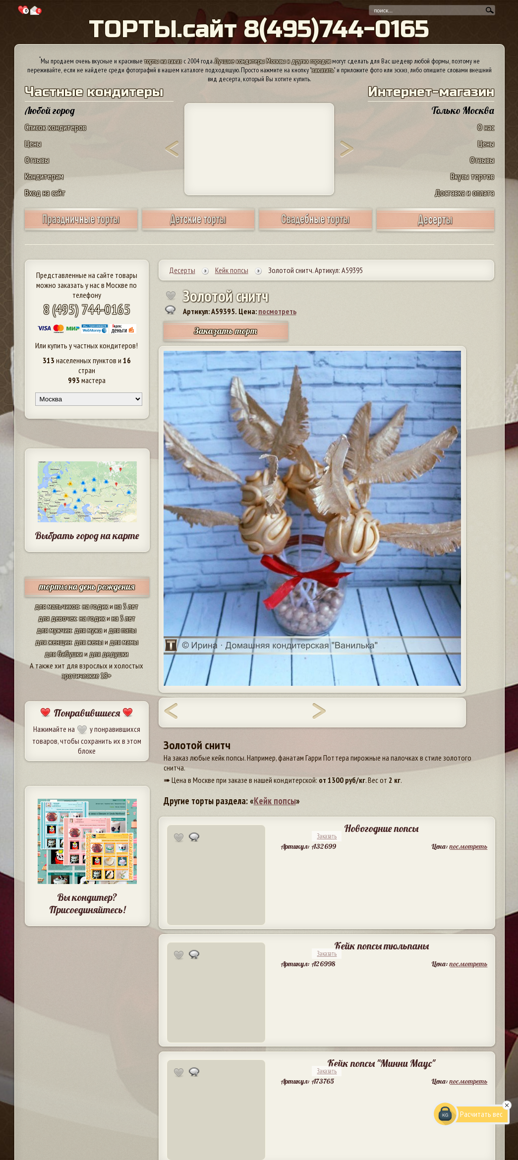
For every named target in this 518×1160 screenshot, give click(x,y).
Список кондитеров (55, 127)
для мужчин (54, 630)
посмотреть (277, 311)
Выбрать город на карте (87, 535)
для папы (122, 630)
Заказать (327, 836)
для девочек (57, 618)
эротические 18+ (87, 675)
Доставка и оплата (464, 192)
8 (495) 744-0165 (86, 309)
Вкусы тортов (472, 176)
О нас (485, 127)
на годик (95, 606)
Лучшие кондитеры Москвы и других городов (273, 60)
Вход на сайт (45, 192)
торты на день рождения (87, 586)
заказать (323, 69)
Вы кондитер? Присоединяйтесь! (87, 903)
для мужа (88, 630)
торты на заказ (163, 60)
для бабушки (64, 654)
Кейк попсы (275, 801)
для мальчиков (57, 606)
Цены (33, 143)
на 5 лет (126, 606)
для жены (88, 642)
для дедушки (108, 654)
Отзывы (37, 160)
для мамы (124, 642)
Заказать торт (225, 330)
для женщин (53, 642)
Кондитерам (44, 176)
